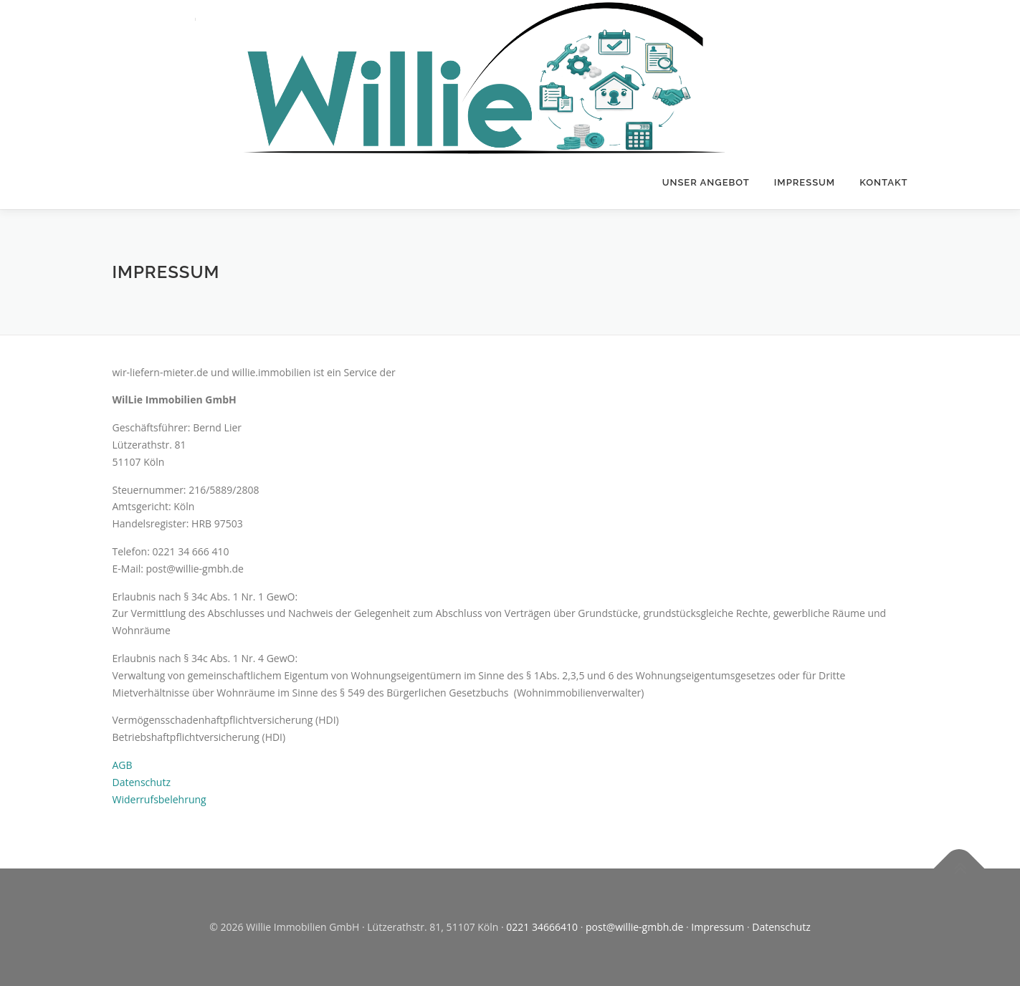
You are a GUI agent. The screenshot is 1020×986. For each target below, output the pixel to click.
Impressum (804, 182)
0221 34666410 (542, 927)
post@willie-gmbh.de (634, 927)
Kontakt (883, 182)
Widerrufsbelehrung (159, 799)
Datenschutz (142, 782)
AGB (123, 765)
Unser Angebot (706, 182)
